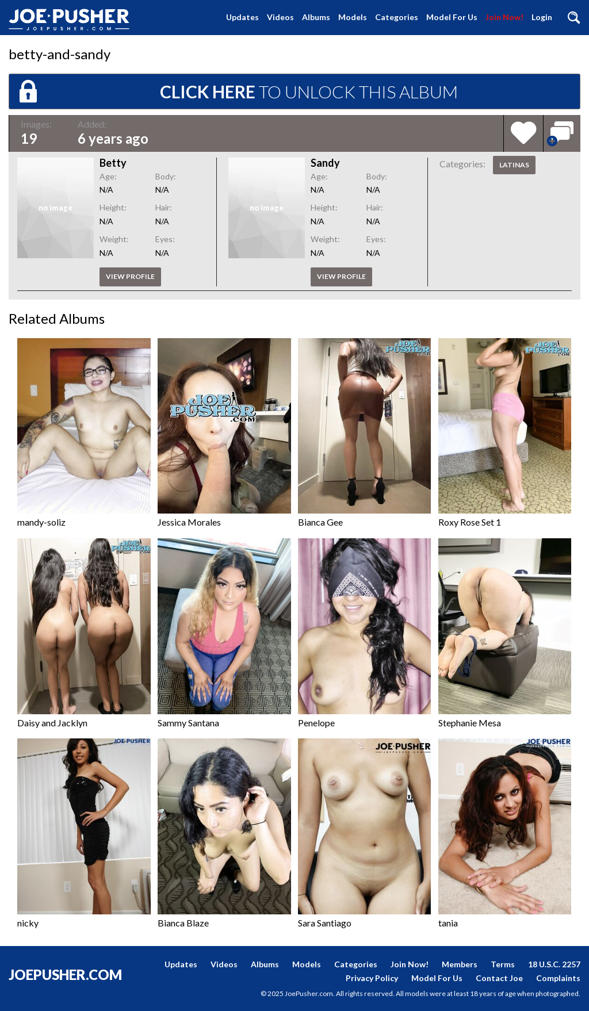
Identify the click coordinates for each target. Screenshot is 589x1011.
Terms (503, 964)
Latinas (514, 164)
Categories (396, 17)
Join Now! (504, 17)
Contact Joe (499, 978)
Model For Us (451, 17)
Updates (242, 17)
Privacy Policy (372, 978)
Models (352, 17)
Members (459, 964)
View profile (130, 276)
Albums (316, 17)
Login (541, 17)
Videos (280, 17)
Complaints (558, 978)
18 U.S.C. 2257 (554, 964)
